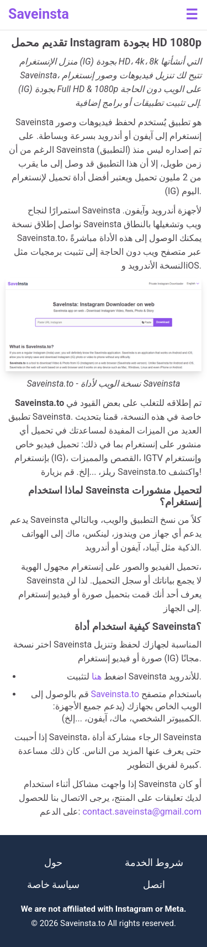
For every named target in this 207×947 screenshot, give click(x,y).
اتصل (154, 884)
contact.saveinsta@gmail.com (141, 811)
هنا (97, 676)
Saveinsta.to (115, 694)
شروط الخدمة (154, 862)
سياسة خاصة (53, 884)
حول (53, 862)
